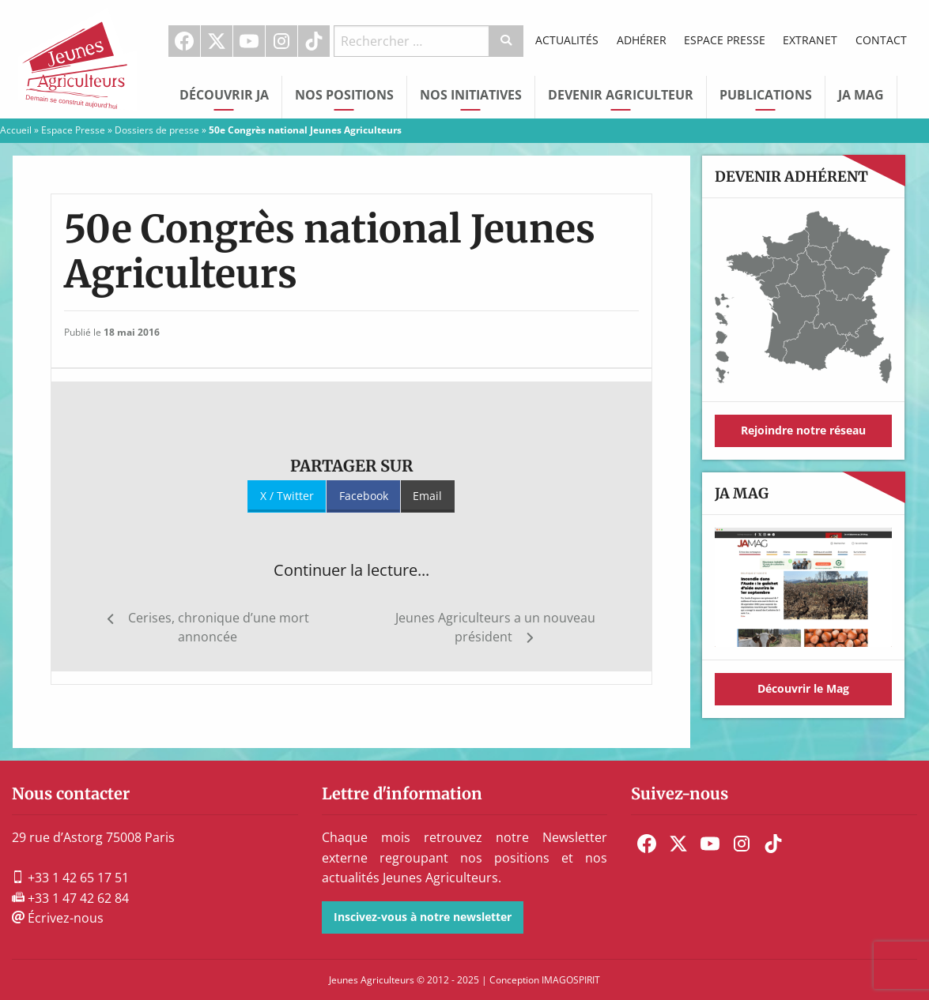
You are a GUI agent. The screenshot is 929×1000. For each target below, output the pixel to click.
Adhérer (642, 39)
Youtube (249, 41)
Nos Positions (344, 94)
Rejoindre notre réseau (803, 430)
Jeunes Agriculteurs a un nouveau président (495, 627)
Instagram (281, 41)
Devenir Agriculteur (620, 94)
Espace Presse (724, 39)
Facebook (184, 41)
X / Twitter (287, 495)
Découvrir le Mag (803, 688)
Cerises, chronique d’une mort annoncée (218, 627)
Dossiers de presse (157, 130)
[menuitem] (184, 41)
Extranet (810, 39)
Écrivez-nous (58, 918)
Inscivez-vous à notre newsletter (423, 916)
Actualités (567, 39)
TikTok (314, 41)
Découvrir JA (224, 94)
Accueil (16, 130)
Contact (881, 39)
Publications (765, 94)
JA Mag (861, 94)
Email (427, 495)
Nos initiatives (471, 94)
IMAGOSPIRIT (571, 980)
